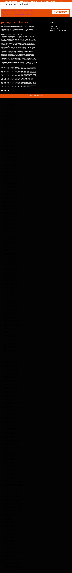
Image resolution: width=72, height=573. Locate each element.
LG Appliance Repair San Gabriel (10, 251)
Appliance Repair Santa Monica (10, 420)
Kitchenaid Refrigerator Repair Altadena (12, 193)
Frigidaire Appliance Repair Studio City (12, 302)
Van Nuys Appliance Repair (9, 433)
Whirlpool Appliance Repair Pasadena (11, 126)
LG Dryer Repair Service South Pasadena (12, 496)
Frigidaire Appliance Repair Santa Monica (12, 384)
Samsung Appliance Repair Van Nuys (11, 502)
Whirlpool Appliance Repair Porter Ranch (12, 257)
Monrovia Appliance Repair (9, 396)
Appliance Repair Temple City (10, 387)
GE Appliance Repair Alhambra (10, 111)
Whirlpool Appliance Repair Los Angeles (12, 256)
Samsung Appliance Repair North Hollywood (13, 536)
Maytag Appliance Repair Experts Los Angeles (13, 314)
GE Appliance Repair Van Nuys (10, 307)
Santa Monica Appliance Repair (10, 414)
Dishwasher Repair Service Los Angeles (12, 515)
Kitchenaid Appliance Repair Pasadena (12, 120)
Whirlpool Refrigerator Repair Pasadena (12, 376)
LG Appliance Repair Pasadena (10, 105)
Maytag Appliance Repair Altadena (11, 123)
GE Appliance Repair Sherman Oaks (11, 309)
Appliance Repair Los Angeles (10, 553)
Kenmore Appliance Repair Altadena (11, 124)
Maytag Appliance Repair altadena (11, 159)
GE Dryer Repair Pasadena (9, 138)
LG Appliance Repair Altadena (10, 167)
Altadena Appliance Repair (9, 405)
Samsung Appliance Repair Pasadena (11, 148)
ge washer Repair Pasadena (9, 135)
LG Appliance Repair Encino (9, 234)
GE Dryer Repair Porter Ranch (10, 346)
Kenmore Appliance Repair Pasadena (11, 275)
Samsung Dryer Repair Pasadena (10, 149)
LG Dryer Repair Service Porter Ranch (11, 497)
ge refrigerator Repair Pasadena (10, 137)
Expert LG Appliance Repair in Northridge (12, 310)
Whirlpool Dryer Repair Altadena (10, 205)
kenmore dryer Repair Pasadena (10, 154)
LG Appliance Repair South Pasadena (11, 297)
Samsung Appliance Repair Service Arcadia (12, 512)
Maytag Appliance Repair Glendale (11, 243)
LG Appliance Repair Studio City (10, 295)
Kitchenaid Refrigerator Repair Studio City (12, 340)
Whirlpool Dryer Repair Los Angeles (11, 368)
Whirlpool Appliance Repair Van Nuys (11, 500)
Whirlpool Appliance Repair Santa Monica (12, 260)
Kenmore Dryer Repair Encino (10, 522)
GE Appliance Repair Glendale (10, 239)
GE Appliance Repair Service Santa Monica (12, 491)
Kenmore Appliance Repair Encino (11, 448)
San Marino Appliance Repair (10, 335)
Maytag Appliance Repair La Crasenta (11, 443)
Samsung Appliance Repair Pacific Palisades (13, 525)
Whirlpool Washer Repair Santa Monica (12, 359)
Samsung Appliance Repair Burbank (11, 230)
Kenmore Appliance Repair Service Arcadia (12, 511)
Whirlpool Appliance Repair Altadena (11, 165)
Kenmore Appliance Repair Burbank (11, 452)
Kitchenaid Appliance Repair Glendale (11, 242)
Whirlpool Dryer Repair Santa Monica (11, 370)
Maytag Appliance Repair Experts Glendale (12, 316)
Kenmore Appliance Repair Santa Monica (12, 381)
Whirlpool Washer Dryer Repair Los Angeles (13, 108)
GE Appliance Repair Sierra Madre (11, 355)
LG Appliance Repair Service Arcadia (11, 514)
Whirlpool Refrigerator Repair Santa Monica (13, 374)
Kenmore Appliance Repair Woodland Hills (12, 447)
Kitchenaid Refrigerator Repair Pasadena (12, 342)
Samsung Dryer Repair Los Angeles (11, 332)
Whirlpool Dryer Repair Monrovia (10, 369)
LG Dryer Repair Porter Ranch (10, 344)
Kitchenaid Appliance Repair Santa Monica (12, 437)
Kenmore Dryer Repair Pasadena (10, 198)
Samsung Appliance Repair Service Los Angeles (13, 481)
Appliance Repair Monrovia (9, 383)
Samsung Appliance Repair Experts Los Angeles (13, 313)
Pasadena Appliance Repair (9, 403)
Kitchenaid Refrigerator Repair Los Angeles (12, 338)
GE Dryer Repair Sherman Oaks (10, 347)
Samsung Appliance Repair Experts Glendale (13, 317)
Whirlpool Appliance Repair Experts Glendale (13, 318)
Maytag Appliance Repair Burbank (11, 454)
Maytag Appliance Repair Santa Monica (12, 395)
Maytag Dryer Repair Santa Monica (11, 362)
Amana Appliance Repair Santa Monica (12, 402)
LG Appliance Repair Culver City (10, 102)
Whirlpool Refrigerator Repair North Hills (12, 373)
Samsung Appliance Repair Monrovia (11, 399)
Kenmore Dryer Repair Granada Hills (11, 521)
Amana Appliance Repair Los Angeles (11, 428)
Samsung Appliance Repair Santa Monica (12, 379)
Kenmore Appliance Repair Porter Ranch (12, 273)
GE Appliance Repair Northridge (10, 305)
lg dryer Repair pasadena (9, 128)
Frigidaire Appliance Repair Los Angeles (12, 563)
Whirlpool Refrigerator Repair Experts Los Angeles (14, 325)
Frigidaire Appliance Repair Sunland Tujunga (13, 301)
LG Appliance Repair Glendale (10, 238)
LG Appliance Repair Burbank (10, 266)
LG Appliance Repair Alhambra (10, 116)
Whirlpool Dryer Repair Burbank (10, 179)
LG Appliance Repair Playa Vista (10, 474)
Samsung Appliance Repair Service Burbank (13, 507)
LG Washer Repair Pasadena (10, 410)
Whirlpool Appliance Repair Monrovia (11, 398)
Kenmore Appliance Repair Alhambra (11, 113)
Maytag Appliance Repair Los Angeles (11, 440)
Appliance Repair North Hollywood (11, 388)
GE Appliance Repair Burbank (10, 241)
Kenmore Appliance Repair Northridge (11, 276)
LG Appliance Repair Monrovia (10, 357)
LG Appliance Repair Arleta (9, 225)
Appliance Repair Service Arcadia (10, 510)
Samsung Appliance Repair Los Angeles (12, 377)
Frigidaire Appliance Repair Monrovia (11, 411)
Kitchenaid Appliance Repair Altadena (11, 190)
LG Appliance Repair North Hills (10, 288)
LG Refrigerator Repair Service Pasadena (12, 478)
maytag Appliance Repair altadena (11, 141)
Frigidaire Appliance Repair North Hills (11, 299)
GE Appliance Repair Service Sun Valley (12, 489)
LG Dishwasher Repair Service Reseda (11, 517)
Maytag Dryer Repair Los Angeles (10, 331)
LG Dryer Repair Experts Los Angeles (11, 320)
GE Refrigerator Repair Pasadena (10, 544)
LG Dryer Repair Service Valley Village (11, 493)
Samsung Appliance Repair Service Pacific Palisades (14, 485)
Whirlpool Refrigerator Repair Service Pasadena (13, 480)
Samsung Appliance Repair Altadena (11, 168)
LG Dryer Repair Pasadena (9, 343)
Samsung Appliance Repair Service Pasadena (13, 484)
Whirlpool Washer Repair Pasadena (11, 361)
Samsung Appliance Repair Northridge (12, 283)
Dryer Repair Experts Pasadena (10, 321)
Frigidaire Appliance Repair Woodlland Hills (12, 303)
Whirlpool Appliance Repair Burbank (11, 176)
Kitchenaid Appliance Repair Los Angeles (12, 436)
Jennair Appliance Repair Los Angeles (11, 569)
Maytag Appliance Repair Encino (10, 426)
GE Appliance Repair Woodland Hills (11, 353)
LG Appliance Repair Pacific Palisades (11, 532)
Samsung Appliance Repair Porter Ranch (12, 287)
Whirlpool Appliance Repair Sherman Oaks (12, 258)
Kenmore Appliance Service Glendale (11, 268)
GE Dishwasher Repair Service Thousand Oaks (13, 518)
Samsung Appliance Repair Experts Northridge (13, 312)
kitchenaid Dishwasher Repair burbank (12, 163)
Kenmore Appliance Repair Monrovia (11, 391)
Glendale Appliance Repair (9, 463)
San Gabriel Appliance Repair (10, 250)
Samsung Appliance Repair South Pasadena (13, 552)
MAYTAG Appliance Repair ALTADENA (11, 139)
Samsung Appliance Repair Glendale (11, 429)
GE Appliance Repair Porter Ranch (11, 306)
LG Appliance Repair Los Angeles (10, 101)
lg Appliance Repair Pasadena (10, 142)
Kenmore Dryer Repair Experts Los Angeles (12, 324)
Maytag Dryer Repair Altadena (10, 160)
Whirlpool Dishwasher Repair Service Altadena (13, 519)
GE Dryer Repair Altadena (9, 175)
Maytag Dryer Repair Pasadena (10, 184)
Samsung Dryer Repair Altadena (10, 213)
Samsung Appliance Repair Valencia (11, 538)
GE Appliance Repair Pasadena (10, 119)
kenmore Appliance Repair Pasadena (11, 152)
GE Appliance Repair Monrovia (10, 354)
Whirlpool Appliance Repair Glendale (11, 466)
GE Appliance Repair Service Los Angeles (12, 487)
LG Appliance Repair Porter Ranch (11, 280)
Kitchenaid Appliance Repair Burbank (11, 118)
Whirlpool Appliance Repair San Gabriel (12, 254)
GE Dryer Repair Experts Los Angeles (11, 323)
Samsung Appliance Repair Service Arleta (12, 504)
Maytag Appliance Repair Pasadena (11, 182)
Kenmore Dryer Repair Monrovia (10, 350)
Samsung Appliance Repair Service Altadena (13, 506)
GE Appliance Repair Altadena (10, 164)
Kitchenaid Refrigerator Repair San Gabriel (12, 339)
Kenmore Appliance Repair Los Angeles (12, 115)
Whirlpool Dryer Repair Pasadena (10, 372)
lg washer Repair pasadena (9, 130)
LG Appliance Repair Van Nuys (10, 499)
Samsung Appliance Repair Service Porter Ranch (14, 482)
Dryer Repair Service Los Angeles (10, 492)
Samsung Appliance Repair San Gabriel (12, 253)
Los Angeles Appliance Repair (10, 425)
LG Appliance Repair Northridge (10, 277)
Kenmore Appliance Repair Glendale (11, 245)
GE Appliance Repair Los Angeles (10, 112)
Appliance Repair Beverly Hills (10, 392)
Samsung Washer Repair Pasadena (11, 406)
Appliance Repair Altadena (9, 161)
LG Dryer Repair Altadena (9, 187)
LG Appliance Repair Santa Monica (11, 98)
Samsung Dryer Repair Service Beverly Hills (12, 495)
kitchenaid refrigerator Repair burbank (11, 157)
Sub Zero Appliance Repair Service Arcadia (12, 508)
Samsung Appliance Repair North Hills (12, 286)
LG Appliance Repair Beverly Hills (10, 551)
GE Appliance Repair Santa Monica (11, 107)
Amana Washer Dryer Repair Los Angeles (12, 109)
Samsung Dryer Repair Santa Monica (11, 365)
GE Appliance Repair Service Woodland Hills (13, 488)
